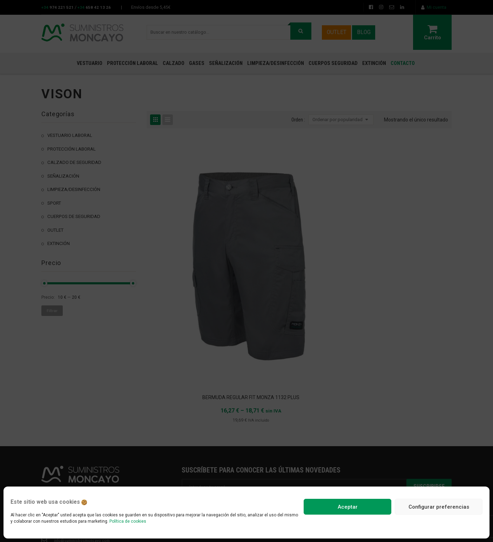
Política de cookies (127, 521)
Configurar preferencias (438, 507)
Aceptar (348, 507)
